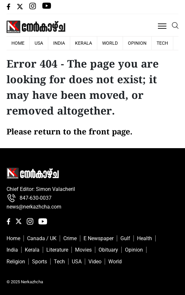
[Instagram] (33, 8)
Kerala (83, 43)
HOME (17, 43)
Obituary (108, 250)
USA (39, 43)
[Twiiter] (20, 8)
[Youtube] (46, 8)
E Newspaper (99, 238)
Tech (162, 43)
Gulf (125, 238)
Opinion (137, 43)
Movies (83, 250)
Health (144, 238)
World (110, 43)
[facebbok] (9, 8)
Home (13, 238)
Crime (70, 238)
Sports (39, 261)
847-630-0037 (29, 198)
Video (94, 261)
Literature (57, 250)
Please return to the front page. (69, 132)
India (59, 43)
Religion (16, 261)
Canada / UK (41, 238)
